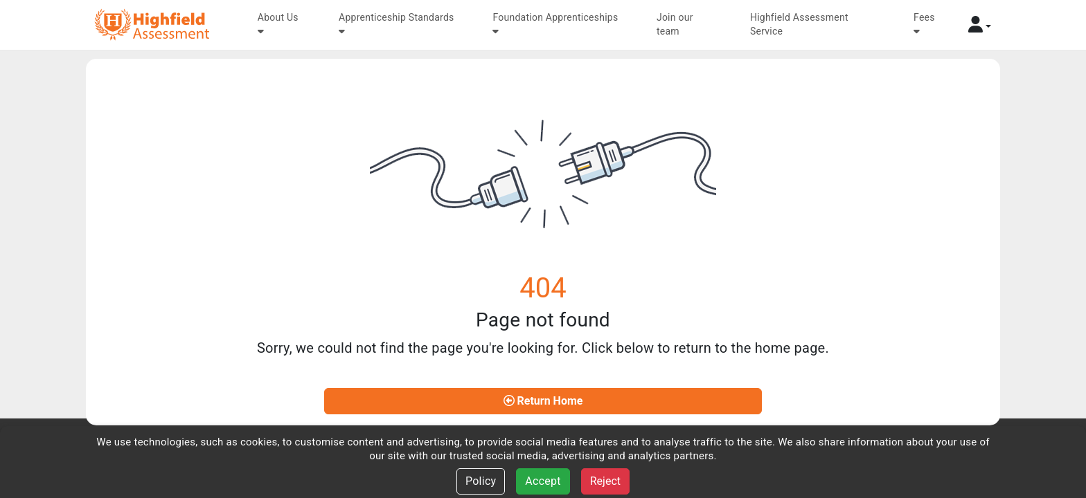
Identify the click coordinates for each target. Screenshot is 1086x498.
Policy (480, 481)
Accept (542, 481)
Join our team (675, 24)
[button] (980, 24)
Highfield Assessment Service (799, 24)
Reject (605, 481)
